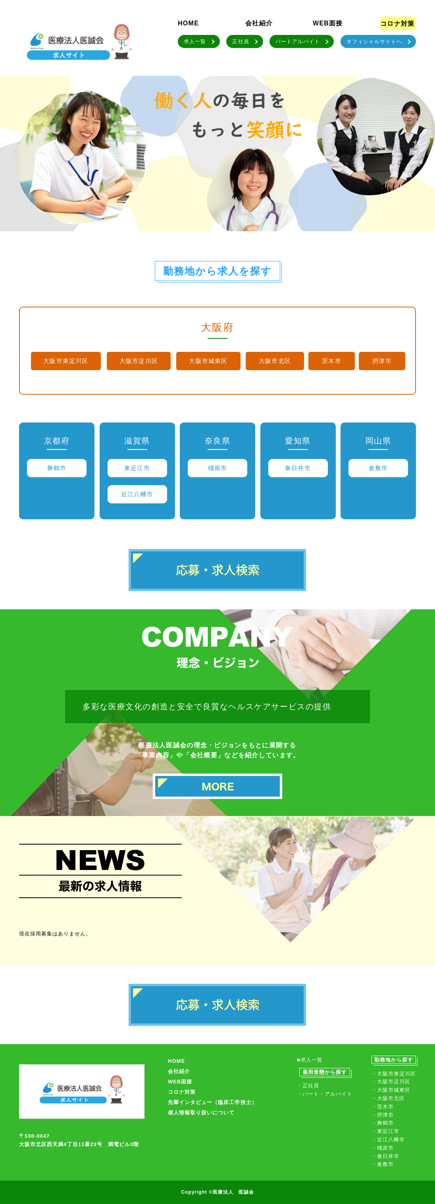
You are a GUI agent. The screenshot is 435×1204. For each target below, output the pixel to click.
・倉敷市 (382, 1164)
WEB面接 (328, 23)
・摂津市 (382, 1115)
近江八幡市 (137, 494)
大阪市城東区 (208, 360)
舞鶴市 (57, 468)
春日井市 (298, 468)
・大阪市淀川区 (390, 1082)
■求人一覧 (310, 1060)
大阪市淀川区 (138, 360)
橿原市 (217, 468)
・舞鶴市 (382, 1123)
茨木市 (331, 360)
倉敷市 (378, 468)
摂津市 (382, 360)
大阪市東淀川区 (65, 360)
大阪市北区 (275, 360)
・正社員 (308, 1086)
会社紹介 (259, 23)
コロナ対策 (397, 23)
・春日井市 (385, 1156)
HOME (188, 23)
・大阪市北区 (388, 1098)
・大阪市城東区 (390, 1090)
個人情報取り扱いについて (201, 1113)
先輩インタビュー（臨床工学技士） (212, 1102)
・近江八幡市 (388, 1140)
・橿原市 (382, 1148)
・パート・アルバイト (324, 1094)
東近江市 (137, 468)
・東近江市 (385, 1131)
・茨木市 (382, 1107)
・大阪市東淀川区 (393, 1074)
